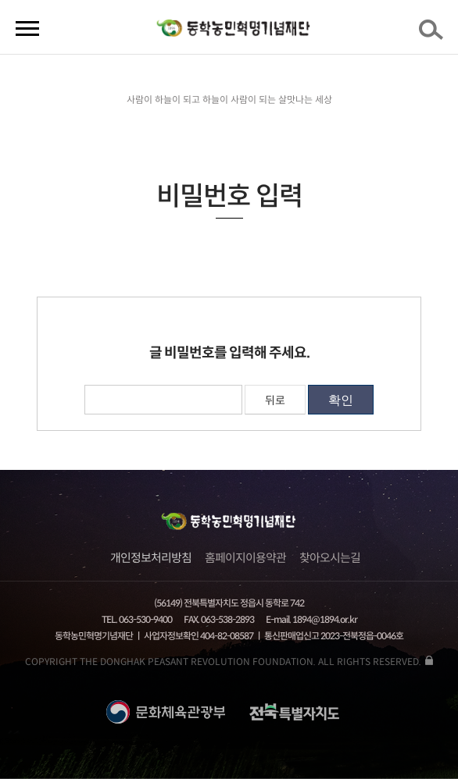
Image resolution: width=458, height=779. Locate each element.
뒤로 (275, 400)
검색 (433, 34)
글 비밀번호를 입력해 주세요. (229, 352)
